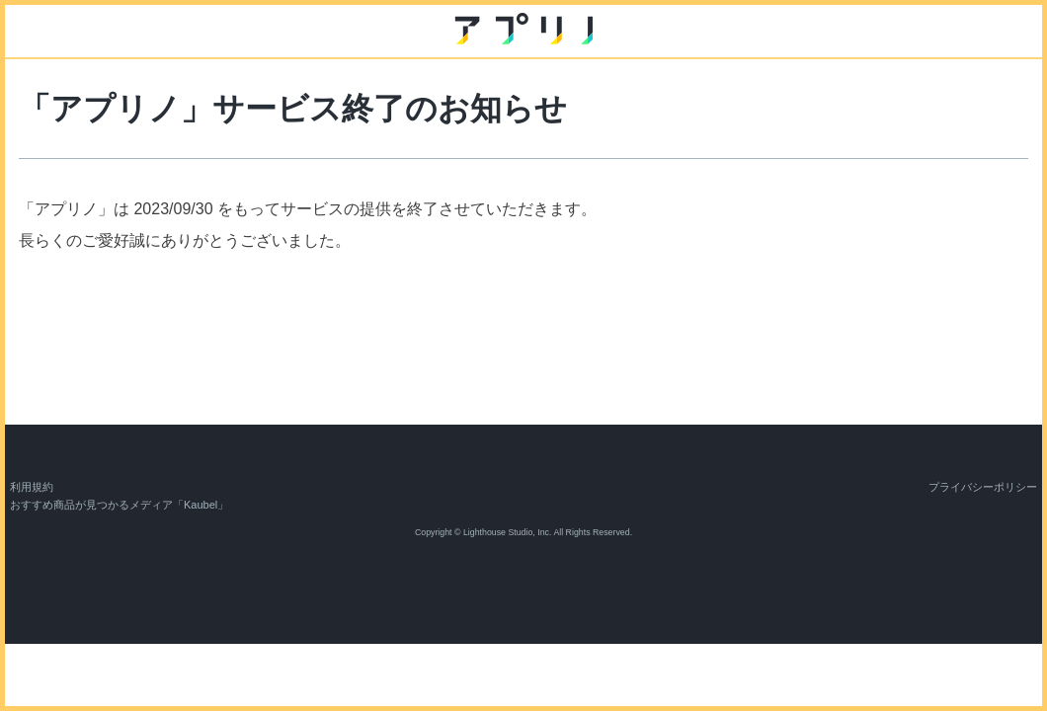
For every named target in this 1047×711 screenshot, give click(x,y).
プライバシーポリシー (982, 487)
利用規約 (31, 487)
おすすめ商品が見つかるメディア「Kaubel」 (119, 505)
